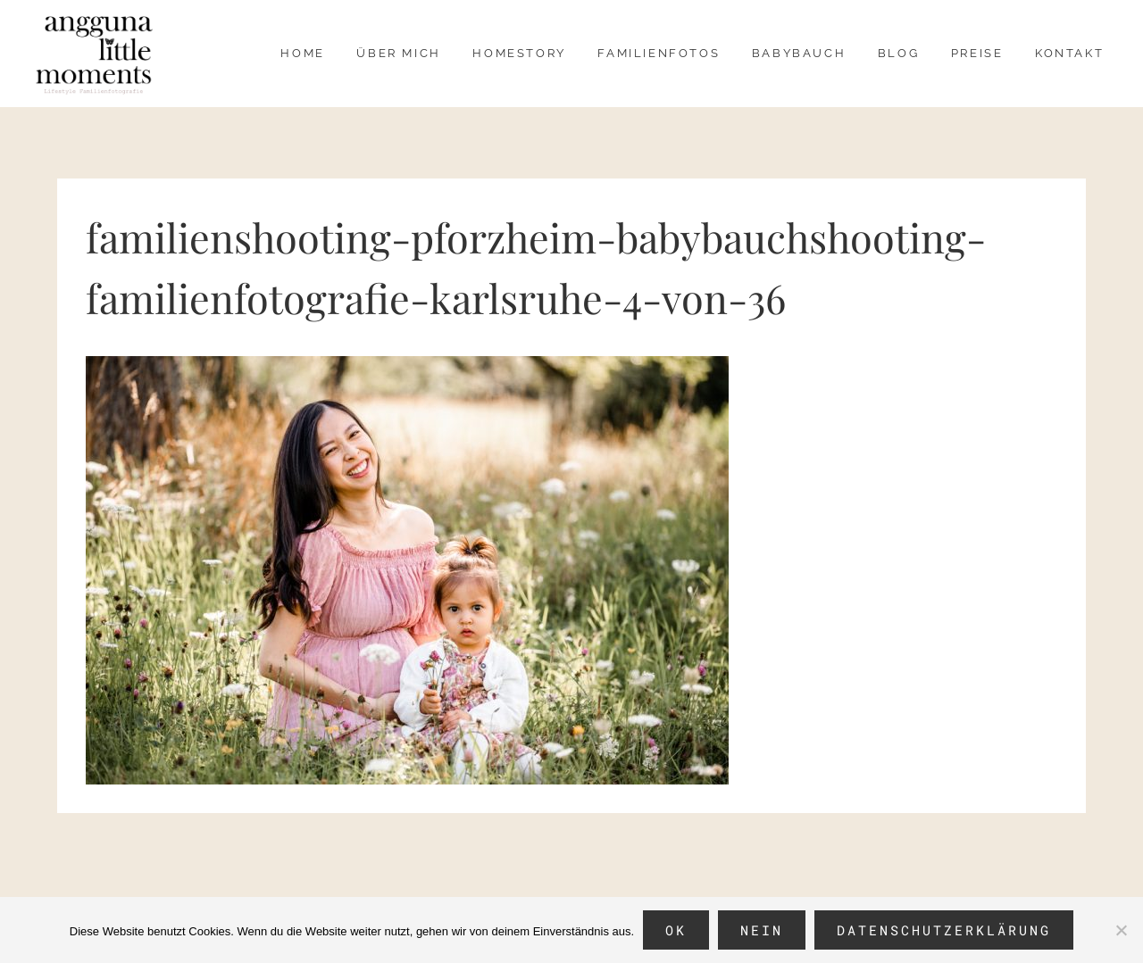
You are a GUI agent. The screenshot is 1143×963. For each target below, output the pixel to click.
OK (676, 930)
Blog (898, 53)
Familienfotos (658, 53)
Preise (977, 53)
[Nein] (1121, 930)
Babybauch (799, 53)
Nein (761, 930)
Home (302, 53)
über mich (398, 53)
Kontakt (1069, 53)
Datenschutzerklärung (944, 930)
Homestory (518, 53)
